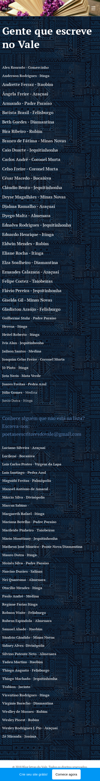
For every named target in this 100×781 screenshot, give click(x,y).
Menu (93, 8)
